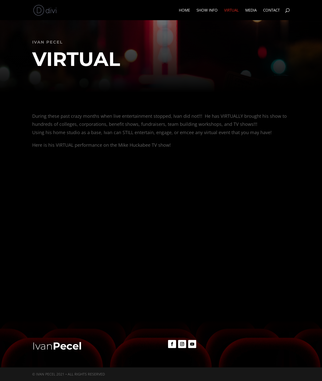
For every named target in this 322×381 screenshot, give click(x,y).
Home (184, 10)
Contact (271, 10)
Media (251, 10)
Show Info (207, 10)
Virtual (231, 10)
